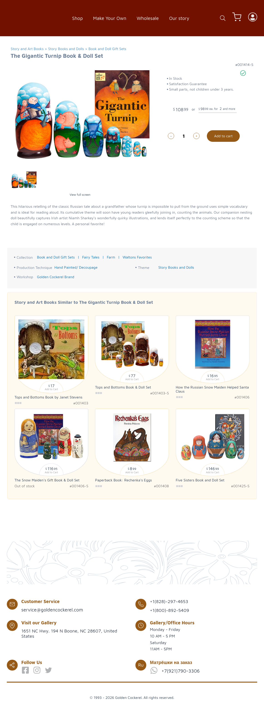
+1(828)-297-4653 (169, 601)
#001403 (80, 403)
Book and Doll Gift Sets (107, 49)
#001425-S (240, 486)
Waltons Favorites (137, 257)
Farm (111, 257)
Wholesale (148, 18)
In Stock (175, 78)
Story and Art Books (27, 49)
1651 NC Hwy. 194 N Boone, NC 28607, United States (69, 633)
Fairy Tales (90, 257)
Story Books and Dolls (66, 49)
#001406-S (79, 486)
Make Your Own (109, 18)
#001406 (242, 397)
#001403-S (159, 393)
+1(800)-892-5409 (169, 610)
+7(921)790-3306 (180, 671)
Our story (179, 18)
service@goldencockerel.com (52, 609)
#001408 (161, 486)
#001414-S (244, 65)
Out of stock (25, 486)
